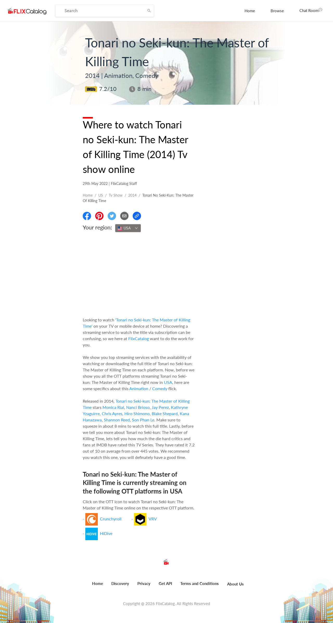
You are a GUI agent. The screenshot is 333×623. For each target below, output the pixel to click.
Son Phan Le (143, 419)
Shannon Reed (117, 419)
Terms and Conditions (199, 583)
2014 (132, 195)
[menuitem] (249, 10)
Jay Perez (160, 407)
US (100, 195)
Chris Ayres (112, 413)
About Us (235, 584)
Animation (138, 388)
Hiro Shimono (137, 413)
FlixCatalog (138, 338)
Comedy (159, 388)
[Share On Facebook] (87, 216)
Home (250, 10)
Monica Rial (113, 407)
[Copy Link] (137, 216)
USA (168, 382)
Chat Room (310, 10)
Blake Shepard (165, 413)
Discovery (120, 583)
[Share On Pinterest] (99, 216)
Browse (277, 10)
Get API (165, 583)
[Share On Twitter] (112, 216)
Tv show (116, 195)
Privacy (143, 583)
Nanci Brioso (138, 407)
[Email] (124, 216)
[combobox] (128, 228)
